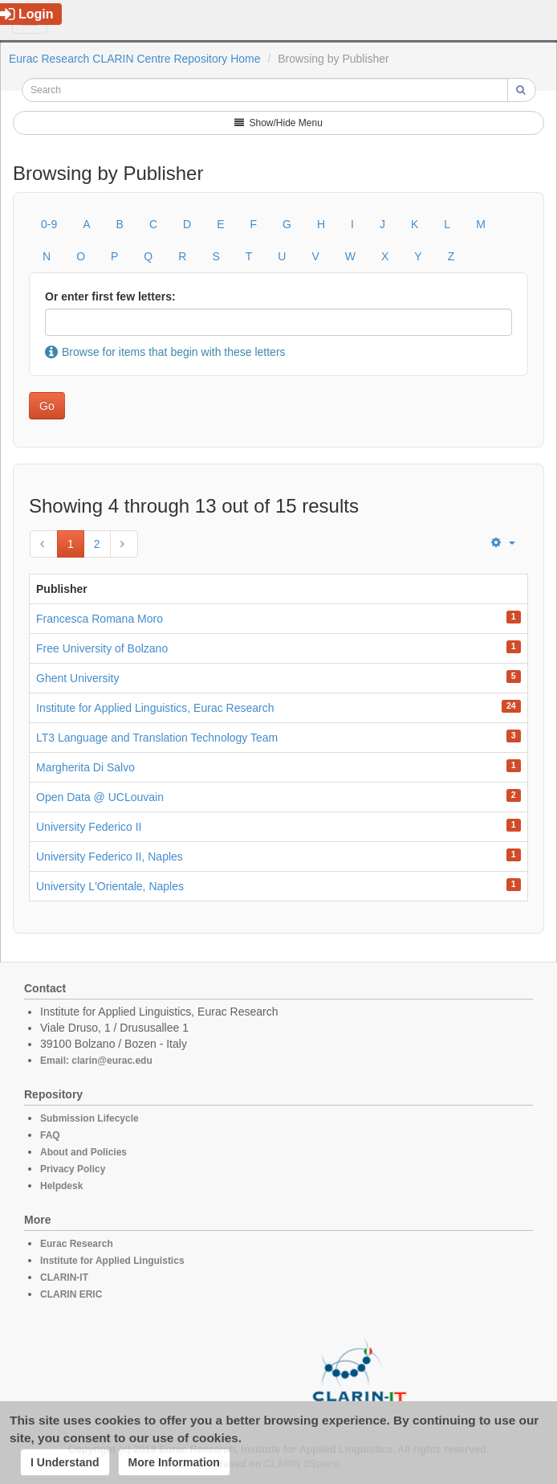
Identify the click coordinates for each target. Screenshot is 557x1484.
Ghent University (77, 678)
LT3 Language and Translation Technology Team (157, 737)
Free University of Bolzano (102, 648)
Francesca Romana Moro (99, 618)
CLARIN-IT (64, 1277)
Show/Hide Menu (278, 123)
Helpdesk (61, 1186)
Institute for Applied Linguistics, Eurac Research (155, 707)
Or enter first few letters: (110, 296)
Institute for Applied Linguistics (112, 1260)
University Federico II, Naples (109, 856)
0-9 (49, 224)
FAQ (50, 1135)
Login (27, 14)
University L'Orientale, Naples (110, 886)
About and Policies (83, 1152)
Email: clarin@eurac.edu (96, 1060)
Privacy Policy (72, 1169)
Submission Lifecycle (89, 1118)
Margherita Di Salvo (85, 767)
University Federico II (88, 826)
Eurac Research (76, 1243)
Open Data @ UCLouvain (100, 797)
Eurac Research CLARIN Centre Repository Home (135, 58)
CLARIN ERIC (71, 1294)
